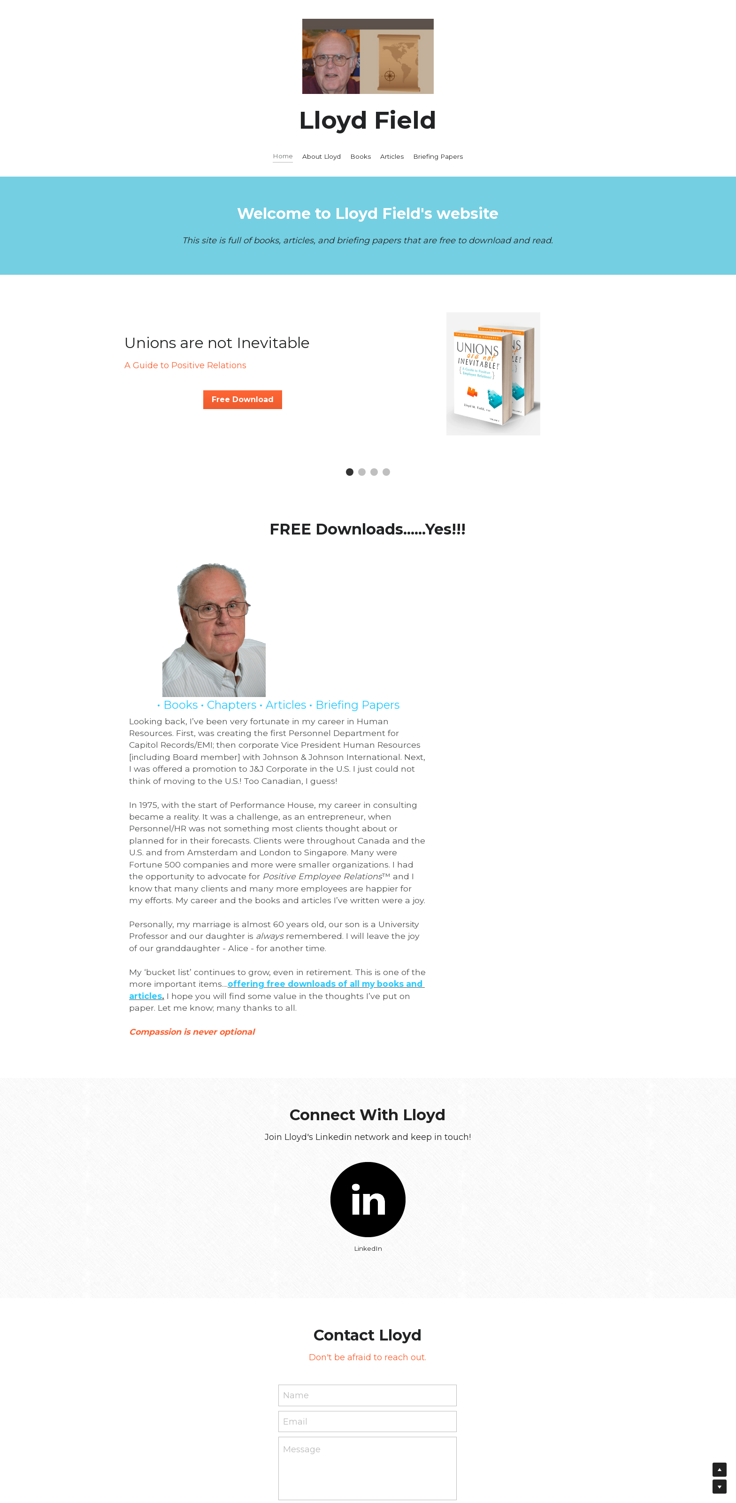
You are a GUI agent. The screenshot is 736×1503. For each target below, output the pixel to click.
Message (302, 1322)
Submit (367, 1389)
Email (295, 1294)
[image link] (368, 1072)
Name (296, 1268)
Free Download (243, 399)
